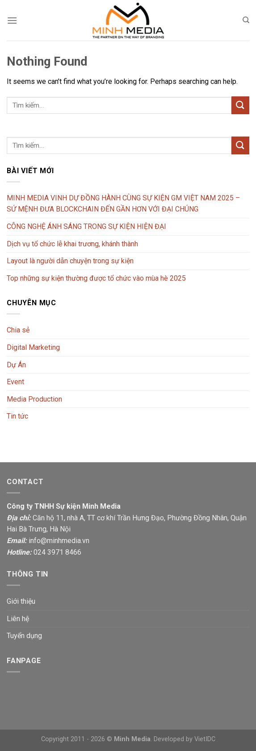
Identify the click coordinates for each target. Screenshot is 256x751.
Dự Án (16, 365)
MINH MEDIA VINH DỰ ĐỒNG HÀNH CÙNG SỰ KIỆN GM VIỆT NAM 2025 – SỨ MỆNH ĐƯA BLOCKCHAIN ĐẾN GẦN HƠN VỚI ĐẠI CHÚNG (123, 204)
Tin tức (17, 416)
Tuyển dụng (24, 635)
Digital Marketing (33, 347)
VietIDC (204, 739)
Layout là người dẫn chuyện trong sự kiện (70, 261)
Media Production (34, 399)
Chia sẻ (18, 330)
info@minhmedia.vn (59, 540)
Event (15, 382)
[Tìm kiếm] (246, 20)
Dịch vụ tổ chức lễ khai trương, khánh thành (72, 244)
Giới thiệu (21, 601)
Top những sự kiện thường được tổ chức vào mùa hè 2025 (96, 278)
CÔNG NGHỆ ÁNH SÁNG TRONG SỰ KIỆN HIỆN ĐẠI (86, 226)
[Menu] (12, 20)
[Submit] (240, 105)
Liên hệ (18, 618)
